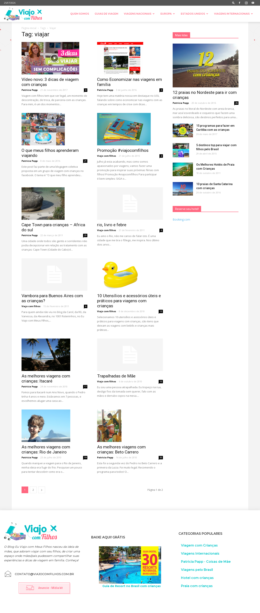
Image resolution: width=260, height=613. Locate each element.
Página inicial (29, 28)
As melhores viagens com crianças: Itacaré (46, 379)
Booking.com (181, 219)
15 (161, 381)
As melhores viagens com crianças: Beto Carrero (121, 449)
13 (161, 311)
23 (85, 235)
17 (85, 386)
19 (85, 457)
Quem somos (79, 13)
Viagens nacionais (139, 13)
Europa (167, 13)
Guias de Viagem (106, 13)
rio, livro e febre (111, 224)
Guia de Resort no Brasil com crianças (131, 586)
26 (236, 103)
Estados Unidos (194, 13)
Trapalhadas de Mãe (116, 376)
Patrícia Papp (30, 89)
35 (161, 457)
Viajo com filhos (106, 155)
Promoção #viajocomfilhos (122, 150)
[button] (233, 2)
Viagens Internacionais (233, 13)
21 (85, 161)
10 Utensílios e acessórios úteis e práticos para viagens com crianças (129, 300)
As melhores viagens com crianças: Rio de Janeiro (46, 449)
